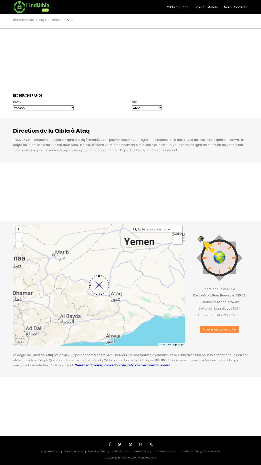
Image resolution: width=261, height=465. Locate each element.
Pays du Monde (206, 7)
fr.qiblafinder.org (166, 451)
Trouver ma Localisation (219, 330)
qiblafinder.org (142, 451)
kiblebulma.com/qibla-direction (200, 451)
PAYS (17, 102)
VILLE (135, 102)
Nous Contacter (236, 7)
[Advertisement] (130, 58)
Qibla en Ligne (178, 7)
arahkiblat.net (119, 451)
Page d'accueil (50, 451)
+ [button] (18, 229)
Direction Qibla (97, 451)
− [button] (18, 235)
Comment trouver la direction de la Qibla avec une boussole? (122, 365)
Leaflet (162, 344)
